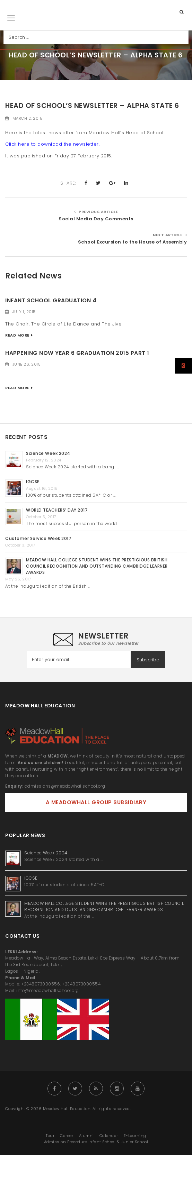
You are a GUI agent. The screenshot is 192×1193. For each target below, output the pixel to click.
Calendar (108, 1135)
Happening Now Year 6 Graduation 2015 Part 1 (77, 353)
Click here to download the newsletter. (52, 144)
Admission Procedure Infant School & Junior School (96, 1142)
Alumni (86, 1135)
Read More (17, 335)
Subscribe (148, 660)
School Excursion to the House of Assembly (132, 242)
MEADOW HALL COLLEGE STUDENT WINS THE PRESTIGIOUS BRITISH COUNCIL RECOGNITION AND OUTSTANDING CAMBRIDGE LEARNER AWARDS (97, 566)
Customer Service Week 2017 (38, 538)
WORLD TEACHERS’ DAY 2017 (57, 510)
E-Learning (135, 1135)
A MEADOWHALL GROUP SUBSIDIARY (96, 802)
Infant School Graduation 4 (50, 300)
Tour (50, 1135)
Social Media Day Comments (96, 218)
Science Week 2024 (48, 453)
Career (66, 1135)
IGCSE (33, 482)
